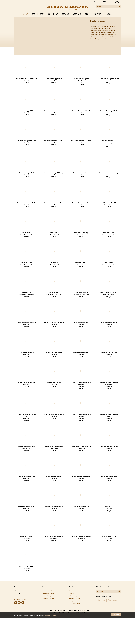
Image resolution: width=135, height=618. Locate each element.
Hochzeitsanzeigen (74, 598)
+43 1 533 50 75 (18, 597)
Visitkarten (72, 593)
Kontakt (97, 14)
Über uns (77, 14)
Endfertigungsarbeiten (48, 593)
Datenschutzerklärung (49, 615)
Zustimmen (116, 614)
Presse (108, 14)
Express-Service (73, 591)
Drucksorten (38, 14)
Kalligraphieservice (74, 603)
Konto (98, 2)
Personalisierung (46, 596)
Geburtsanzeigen (74, 596)
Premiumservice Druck (48, 591)
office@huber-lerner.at (20, 599)
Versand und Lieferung (48, 598)
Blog (87, 14)
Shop (25, 14)
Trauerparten (72, 601)
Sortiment (53, 14)
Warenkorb (108, 2)
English (119, 2)
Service (65, 14)
